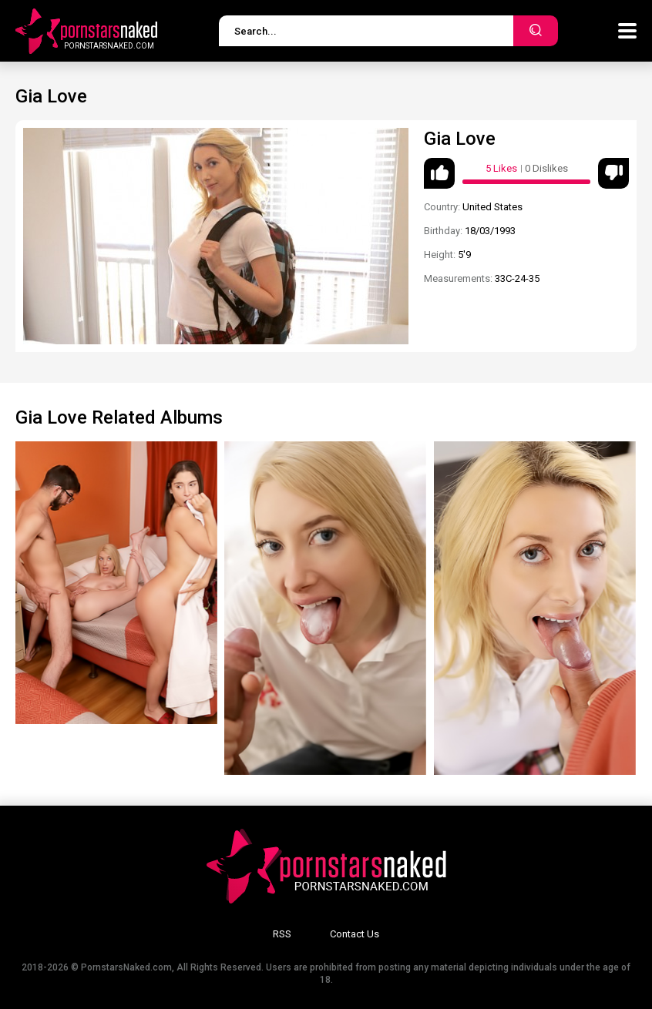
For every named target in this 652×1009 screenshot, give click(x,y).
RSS (282, 934)
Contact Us (354, 934)
